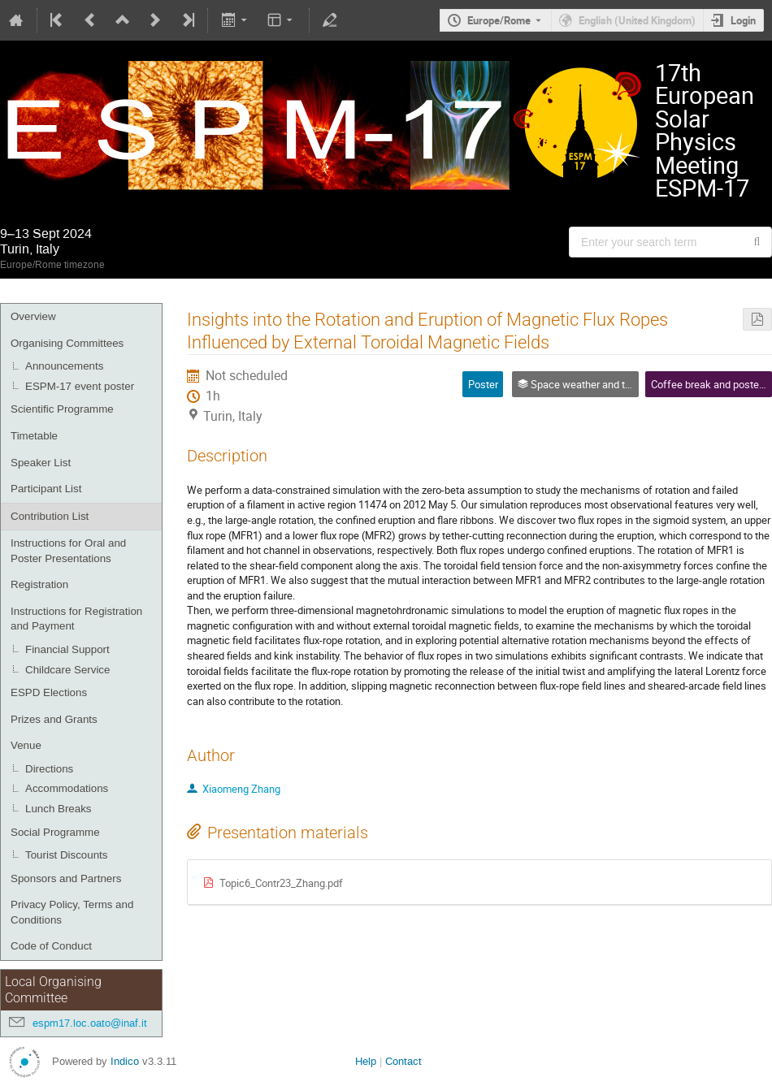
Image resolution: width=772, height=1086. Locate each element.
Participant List (46, 488)
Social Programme (55, 832)
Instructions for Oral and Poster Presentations (68, 551)
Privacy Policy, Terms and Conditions (72, 912)
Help (365, 1061)
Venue (26, 745)
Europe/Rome (499, 20)
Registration (39, 584)
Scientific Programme (62, 409)
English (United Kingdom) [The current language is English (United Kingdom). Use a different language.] (637, 20)
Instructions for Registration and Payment (76, 619)
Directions (49, 769)
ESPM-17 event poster (79, 386)
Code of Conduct (51, 946)
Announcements (64, 366)
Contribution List (50, 516)
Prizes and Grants (54, 719)
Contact (403, 1061)
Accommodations (66, 788)
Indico (125, 1061)
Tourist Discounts (66, 855)
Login (743, 20)
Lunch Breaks (58, 809)
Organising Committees (67, 343)
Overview (33, 316)
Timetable (34, 436)
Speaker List (41, 462)
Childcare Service (67, 670)
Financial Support (67, 649)
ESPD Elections (49, 692)
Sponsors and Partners (66, 878)
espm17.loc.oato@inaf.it (90, 1023)
